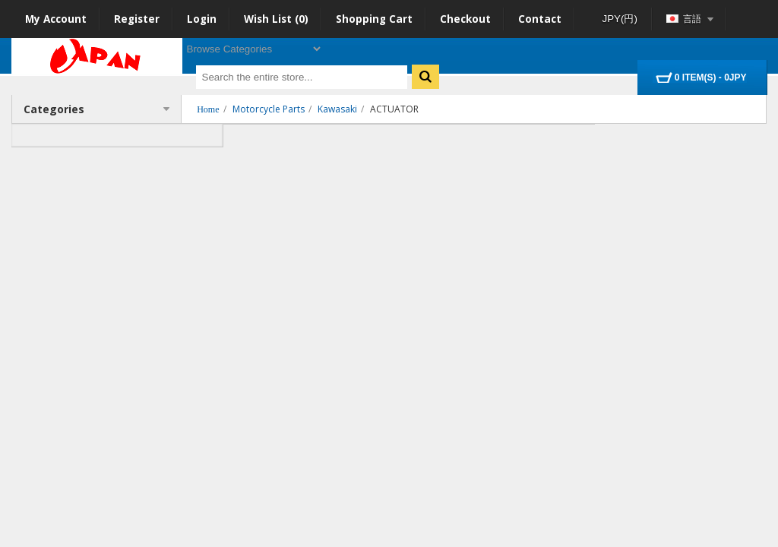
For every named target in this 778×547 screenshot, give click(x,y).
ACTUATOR (394, 109)
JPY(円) (619, 18)
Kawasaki (337, 109)
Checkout (465, 19)
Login (202, 19)
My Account (56, 19)
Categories (97, 109)
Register (137, 19)
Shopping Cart (374, 19)
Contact (539, 19)
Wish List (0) (276, 19)
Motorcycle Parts (268, 109)
